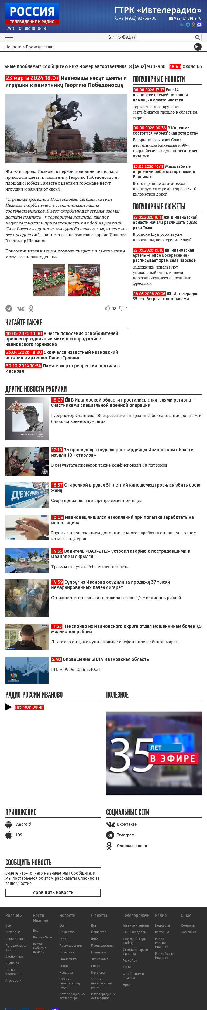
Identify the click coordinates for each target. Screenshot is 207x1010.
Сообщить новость (53, 892)
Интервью (12, 932)
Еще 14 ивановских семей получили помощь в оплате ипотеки (160, 95)
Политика (66, 952)
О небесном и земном (133, 976)
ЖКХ (63, 939)
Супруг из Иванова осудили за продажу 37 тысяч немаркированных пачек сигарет (110, 584)
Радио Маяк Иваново (164, 956)
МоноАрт (130, 960)
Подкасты (162, 925)
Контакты (188, 925)
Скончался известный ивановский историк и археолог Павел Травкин (61, 355)
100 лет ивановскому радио (69, 983)
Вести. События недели (39, 948)
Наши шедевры (135, 932)
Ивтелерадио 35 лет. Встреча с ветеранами (166, 296)
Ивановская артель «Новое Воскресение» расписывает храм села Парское (164, 255)
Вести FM (162, 932)
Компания (188, 932)
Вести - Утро (42, 937)
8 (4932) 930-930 (154, 66)
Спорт (63, 966)
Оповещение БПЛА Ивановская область (106, 659)
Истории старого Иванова (135, 952)
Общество (67, 932)
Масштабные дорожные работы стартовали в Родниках (164, 171)
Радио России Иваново (161, 943)
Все (8, 925)
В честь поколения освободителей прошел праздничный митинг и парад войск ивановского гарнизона (61, 339)
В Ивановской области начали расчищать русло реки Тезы (165, 222)
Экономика (14, 956)
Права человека (12, 972)
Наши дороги (15, 939)
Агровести (13, 981)
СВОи (127, 967)
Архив (127, 985)
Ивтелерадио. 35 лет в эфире (72, 996)
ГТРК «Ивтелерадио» (158, 10)
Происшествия (70, 946)
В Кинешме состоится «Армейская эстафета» (165, 130)
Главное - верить (136, 925)
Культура (12, 963)
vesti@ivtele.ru (185, 18)
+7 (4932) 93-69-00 (135, 18)
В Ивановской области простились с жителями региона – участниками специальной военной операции (123, 402)
